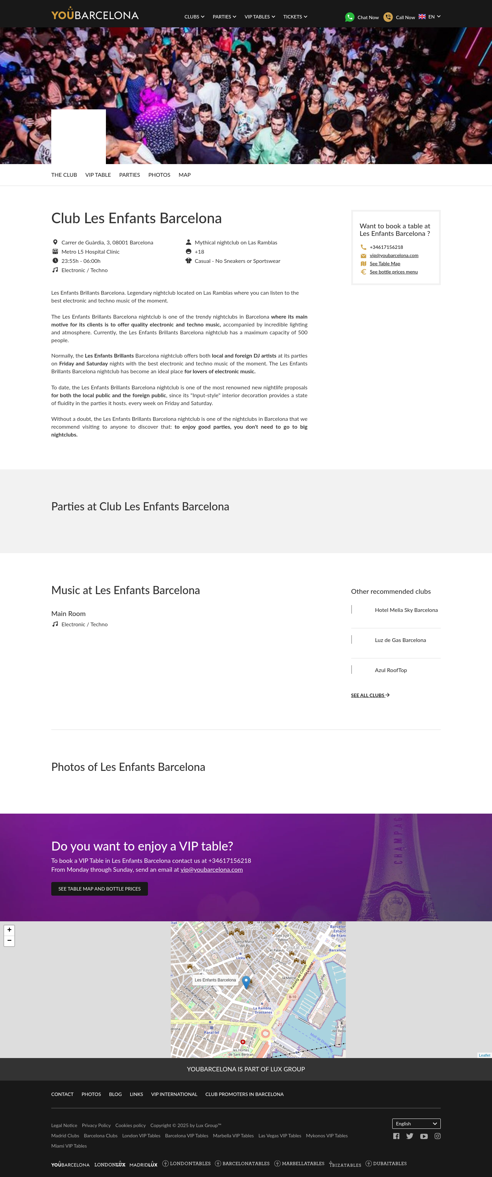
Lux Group (207, 1125)
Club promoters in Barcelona (244, 1094)
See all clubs (370, 695)
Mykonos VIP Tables (326, 1135)
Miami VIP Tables (69, 1146)
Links (136, 1094)
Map (185, 174)
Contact (62, 1094)
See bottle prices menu (394, 272)
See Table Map (385, 263)
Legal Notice (64, 1125)
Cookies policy (130, 1125)
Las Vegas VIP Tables (279, 1135)
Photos (159, 174)
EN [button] (429, 16)
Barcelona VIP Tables (186, 1135)
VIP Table (98, 174)
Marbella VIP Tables (233, 1135)
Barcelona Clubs (101, 1135)
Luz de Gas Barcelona (400, 640)
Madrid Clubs (65, 1135)
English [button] (416, 1123)
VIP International (174, 1094)
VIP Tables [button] (260, 16)
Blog (115, 1094)
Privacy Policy (96, 1125)
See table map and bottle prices (99, 889)
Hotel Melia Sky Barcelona (406, 609)
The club (64, 174)
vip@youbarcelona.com (394, 255)
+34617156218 (386, 247)
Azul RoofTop (391, 670)
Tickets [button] (295, 16)
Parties (129, 174)
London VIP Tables (141, 1135)
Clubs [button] (194, 16)
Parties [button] (225, 16)
